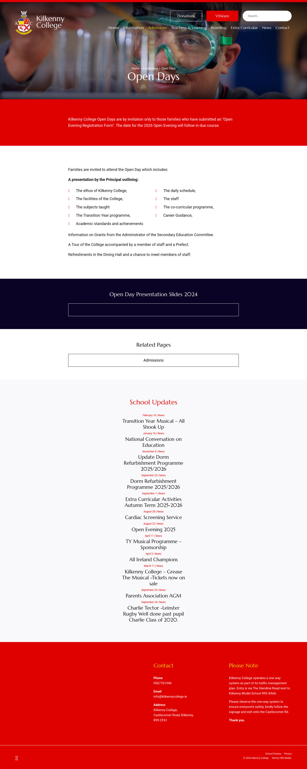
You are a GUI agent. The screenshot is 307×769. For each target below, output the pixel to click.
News (266, 27)
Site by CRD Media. (282, 758)
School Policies (273, 753)
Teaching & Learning (189, 29)
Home (114, 27)
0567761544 (162, 683)
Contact (283, 27)
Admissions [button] (157, 29)
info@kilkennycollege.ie (170, 696)
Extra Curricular (244, 29)
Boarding (218, 29)
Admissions (153, 360)
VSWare (222, 15)
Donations (186, 15)
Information (133, 29)
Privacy (288, 753)
